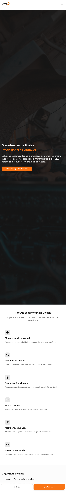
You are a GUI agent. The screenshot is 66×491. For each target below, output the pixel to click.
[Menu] (61, 3)
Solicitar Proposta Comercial (17, 169)
